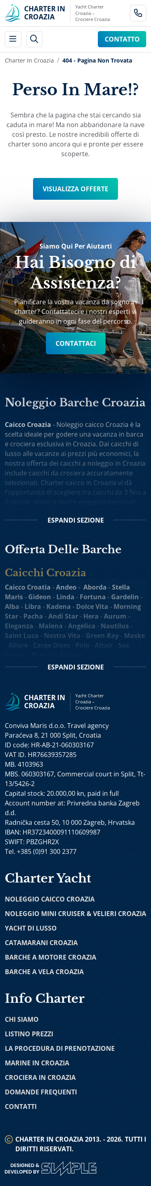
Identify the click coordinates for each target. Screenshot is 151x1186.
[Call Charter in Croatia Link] (138, 13)
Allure (18, 645)
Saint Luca (22, 635)
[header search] (34, 39)
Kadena (58, 606)
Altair (104, 645)
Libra (33, 606)
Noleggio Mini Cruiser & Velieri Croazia (75, 913)
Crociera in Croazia (40, 1077)
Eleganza (19, 625)
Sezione (76, 520)
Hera (91, 616)
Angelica (81, 625)
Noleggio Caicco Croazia (50, 899)
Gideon (39, 596)
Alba (12, 606)
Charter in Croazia (29, 60)
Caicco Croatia (28, 587)
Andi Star (63, 616)
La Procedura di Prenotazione (60, 1048)
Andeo (66, 587)
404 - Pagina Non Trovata (97, 60)
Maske (134, 635)
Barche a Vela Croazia (44, 971)
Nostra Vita (62, 635)
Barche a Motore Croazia (50, 957)
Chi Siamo (22, 1019)
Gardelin (125, 596)
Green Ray (102, 635)
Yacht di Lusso (31, 928)
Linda (65, 596)
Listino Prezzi (29, 1033)
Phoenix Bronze (56, 655)
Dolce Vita (92, 606)
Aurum (115, 616)
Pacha (33, 616)
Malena (51, 625)
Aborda (95, 587)
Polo (82, 645)
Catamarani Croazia (41, 942)
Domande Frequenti (41, 1092)
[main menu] (13, 39)
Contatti (21, 1106)
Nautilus (115, 625)
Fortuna (93, 596)
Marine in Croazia (37, 1062)
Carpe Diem (51, 645)
